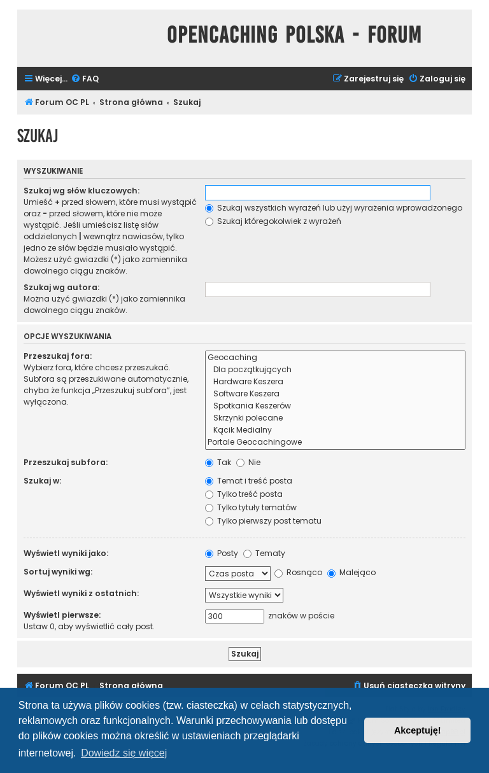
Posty (221, 553)
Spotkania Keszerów (335, 406)
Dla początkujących (335, 370)
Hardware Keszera (335, 382)
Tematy (264, 553)
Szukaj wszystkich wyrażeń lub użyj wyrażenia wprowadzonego (333, 207)
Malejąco (351, 572)
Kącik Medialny (335, 430)
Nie (248, 462)
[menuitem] (85, 79)
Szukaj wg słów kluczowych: (81, 190)
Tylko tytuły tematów (251, 507)
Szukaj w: (42, 480)
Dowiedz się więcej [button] (124, 753)
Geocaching (335, 358)
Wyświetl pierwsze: (62, 614)
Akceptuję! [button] (417, 730)
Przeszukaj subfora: (66, 462)
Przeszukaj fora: (58, 356)
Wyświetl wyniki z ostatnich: (81, 593)
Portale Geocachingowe (335, 442)
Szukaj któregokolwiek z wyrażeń (273, 221)
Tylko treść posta (244, 494)
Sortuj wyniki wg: (58, 571)
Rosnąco (298, 572)
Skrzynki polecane (335, 418)
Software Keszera (335, 394)
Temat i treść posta (248, 480)
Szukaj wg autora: (61, 287)
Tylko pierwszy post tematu (263, 520)
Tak (218, 462)
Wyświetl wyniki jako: (66, 553)
